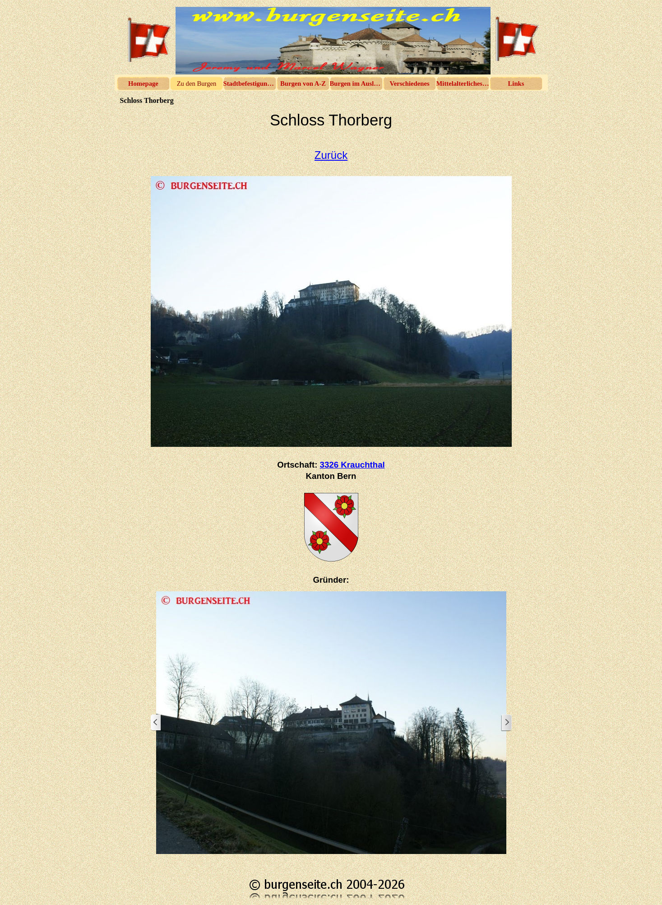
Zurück (331, 155)
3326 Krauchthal (352, 464)
